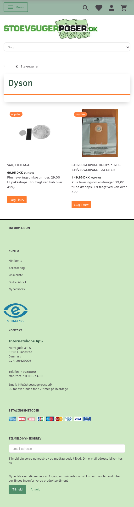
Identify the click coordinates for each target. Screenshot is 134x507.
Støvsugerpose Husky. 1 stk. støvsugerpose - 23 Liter (96, 167)
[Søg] (128, 47)
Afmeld (35, 489)
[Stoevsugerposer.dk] (51, 28)
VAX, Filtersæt (19, 164)
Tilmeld (17, 489)
